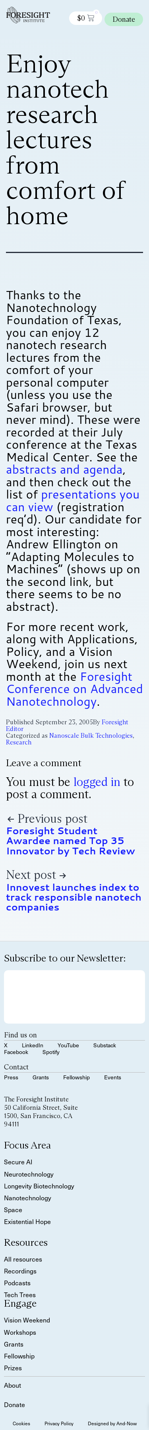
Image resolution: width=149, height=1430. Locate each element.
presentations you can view (72, 500)
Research (18, 742)
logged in (97, 782)
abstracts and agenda (64, 469)
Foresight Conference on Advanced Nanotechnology (74, 689)
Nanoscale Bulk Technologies (91, 735)
